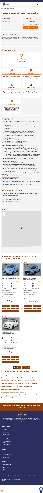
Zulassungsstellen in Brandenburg (10, 389)
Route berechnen (6, 251)
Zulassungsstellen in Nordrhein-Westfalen (12, 380)
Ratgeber (3, 461)
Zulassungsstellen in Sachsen (9, 395)
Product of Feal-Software (21, 481)
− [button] (3, 215)
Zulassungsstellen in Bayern (29, 383)
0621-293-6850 (32, 21)
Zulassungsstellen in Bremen (28, 378)
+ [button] (3, 213)
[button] (37, 4)
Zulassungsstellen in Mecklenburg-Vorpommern (13, 392)
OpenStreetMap (34, 246)
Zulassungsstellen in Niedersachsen (10, 378)
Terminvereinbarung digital (8, 197)
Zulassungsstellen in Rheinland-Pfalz (11, 383)
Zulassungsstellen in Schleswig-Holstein (11, 375)
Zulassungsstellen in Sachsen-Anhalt (27, 395)
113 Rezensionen (21, 61)
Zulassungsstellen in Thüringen (9, 397)
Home (2, 8)
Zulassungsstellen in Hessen (32, 380)
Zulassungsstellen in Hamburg (31, 375)
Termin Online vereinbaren (31, 27)
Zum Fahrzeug (11, 310)
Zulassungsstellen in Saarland (9, 386)
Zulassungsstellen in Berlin (25, 386)
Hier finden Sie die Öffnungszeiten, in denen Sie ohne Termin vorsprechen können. (21, 203)
